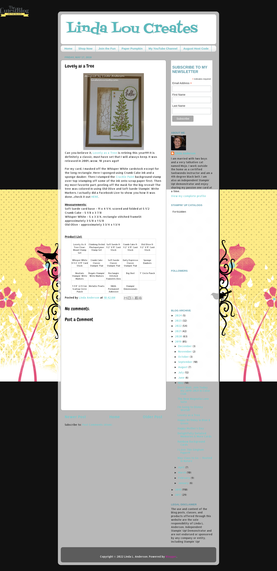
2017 (178, 494)
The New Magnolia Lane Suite (193, 400)
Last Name (178, 105)
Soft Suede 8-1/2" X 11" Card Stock (113, 247)
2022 (178, 325)
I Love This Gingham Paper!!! (191, 451)
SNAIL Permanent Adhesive (113, 289)
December (185, 346)
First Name (178, 94)
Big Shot (130, 273)
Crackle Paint (125, 177)
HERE (94, 197)
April (181, 467)
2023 (178, 320)
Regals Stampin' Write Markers (96, 274)
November (185, 351)
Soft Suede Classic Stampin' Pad (113, 263)
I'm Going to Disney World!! (190, 408)
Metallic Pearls (96, 286)
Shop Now (85, 48)
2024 (179, 315)
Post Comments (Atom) (97, 424)
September (185, 361)
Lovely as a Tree (105, 153)
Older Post (152, 416)
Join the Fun (107, 48)
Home (68, 48)
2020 (179, 336)
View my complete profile (188, 196)
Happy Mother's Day (191, 428)
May (181, 382)
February (184, 477)
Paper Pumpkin (132, 48)
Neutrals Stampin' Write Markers (79, 276)
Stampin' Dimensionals (130, 287)
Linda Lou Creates (132, 29)
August (183, 367)
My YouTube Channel (163, 48)
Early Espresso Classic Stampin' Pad (130, 263)
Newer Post (75, 416)
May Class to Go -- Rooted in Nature (195, 459)
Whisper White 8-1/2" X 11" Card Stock (80, 263)
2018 (178, 489)
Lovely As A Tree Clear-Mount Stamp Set (79, 248)
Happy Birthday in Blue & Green (194, 421)
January (183, 483)
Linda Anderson (185, 153)
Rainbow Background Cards (191, 443)
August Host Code (196, 48)
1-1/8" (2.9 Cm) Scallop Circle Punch (79, 289)
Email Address (182, 83)
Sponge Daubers (147, 261)
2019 (178, 341)
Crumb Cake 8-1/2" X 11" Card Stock (130, 247)
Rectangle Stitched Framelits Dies (113, 276)
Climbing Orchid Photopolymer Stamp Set (97, 247)
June (181, 377)
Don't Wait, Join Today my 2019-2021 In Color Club (194, 390)
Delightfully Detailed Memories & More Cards (195, 435)
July (181, 372)
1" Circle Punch (147, 273)
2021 (178, 331)
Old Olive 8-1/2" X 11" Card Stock (147, 247)
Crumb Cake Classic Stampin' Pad (96, 263)
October (184, 356)
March (182, 472)
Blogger (171, 556)
